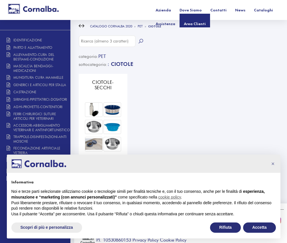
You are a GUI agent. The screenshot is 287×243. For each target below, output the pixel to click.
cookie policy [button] (169, 197)
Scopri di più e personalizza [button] (47, 227)
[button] (273, 163)
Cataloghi (210, 10)
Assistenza (238, 10)
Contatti (165, 10)
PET (140, 26)
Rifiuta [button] (225, 227)
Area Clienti (267, 10)
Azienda (110, 10)
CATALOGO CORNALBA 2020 (111, 26)
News (187, 10)
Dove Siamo (137, 10)
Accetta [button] (259, 227)
